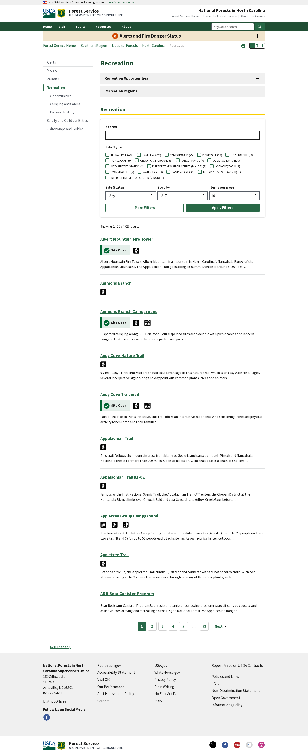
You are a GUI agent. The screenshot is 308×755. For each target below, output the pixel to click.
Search (111, 126)
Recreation (56, 87)
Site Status (115, 187)
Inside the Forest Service (220, 16)
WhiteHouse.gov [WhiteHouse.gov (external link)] (167, 672)
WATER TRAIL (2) (153, 172)
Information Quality (227, 705)
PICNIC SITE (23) (212, 155)
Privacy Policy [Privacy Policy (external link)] (165, 679)
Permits (53, 79)
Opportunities (60, 96)
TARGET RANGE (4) (192, 161)
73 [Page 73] (204, 626)
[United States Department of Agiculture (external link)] (50, 13)
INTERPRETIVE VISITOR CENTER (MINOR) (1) (137, 178)
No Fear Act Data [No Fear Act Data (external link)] (167, 693)
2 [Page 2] (152, 626)
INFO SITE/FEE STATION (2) (127, 166)
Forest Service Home (184, 16)
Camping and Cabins (65, 104)
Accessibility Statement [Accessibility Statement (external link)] (116, 672)
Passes (52, 70)
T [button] (252, 46)
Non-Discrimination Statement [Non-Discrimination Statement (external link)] (236, 690)
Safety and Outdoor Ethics (67, 120)
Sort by (163, 187)
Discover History (62, 112)
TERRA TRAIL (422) (122, 155)
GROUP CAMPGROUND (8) (156, 161)
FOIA (158, 700)
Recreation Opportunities (126, 78)
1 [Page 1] (142, 626)
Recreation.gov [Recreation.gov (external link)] (109, 665)
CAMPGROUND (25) (182, 155)
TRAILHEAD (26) (151, 155)
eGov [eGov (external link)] (215, 683)
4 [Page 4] (173, 626)
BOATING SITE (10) (242, 155)
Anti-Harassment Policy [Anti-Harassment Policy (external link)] (115, 693)
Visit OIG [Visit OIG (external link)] (103, 679)
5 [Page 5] (183, 626)
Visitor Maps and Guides (65, 129)
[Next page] (221, 626)
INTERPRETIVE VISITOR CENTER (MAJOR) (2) (179, 166)
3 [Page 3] (163, 626)
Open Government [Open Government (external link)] (226, 697)
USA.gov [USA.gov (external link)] (160, 665)
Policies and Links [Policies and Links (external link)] (225, 676)
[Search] (260, 26)
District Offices (54, 701)
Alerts (51, 62)
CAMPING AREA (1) (183, 172)
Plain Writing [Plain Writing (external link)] (164, 686)
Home (47, 26)
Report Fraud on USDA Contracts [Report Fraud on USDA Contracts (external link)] (237, 665)
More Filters (145, 207)
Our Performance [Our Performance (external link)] (110, 686)
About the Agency (253, 16)
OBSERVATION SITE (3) (227, 161)
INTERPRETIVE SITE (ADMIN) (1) (222, 172)
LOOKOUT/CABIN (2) (227, 166)
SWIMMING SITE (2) (122, 172)
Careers (103, 700)
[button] (243, 45)
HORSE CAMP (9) (121, 161)
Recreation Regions (121, 91)
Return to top (60, 647)
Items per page (221, 187)
